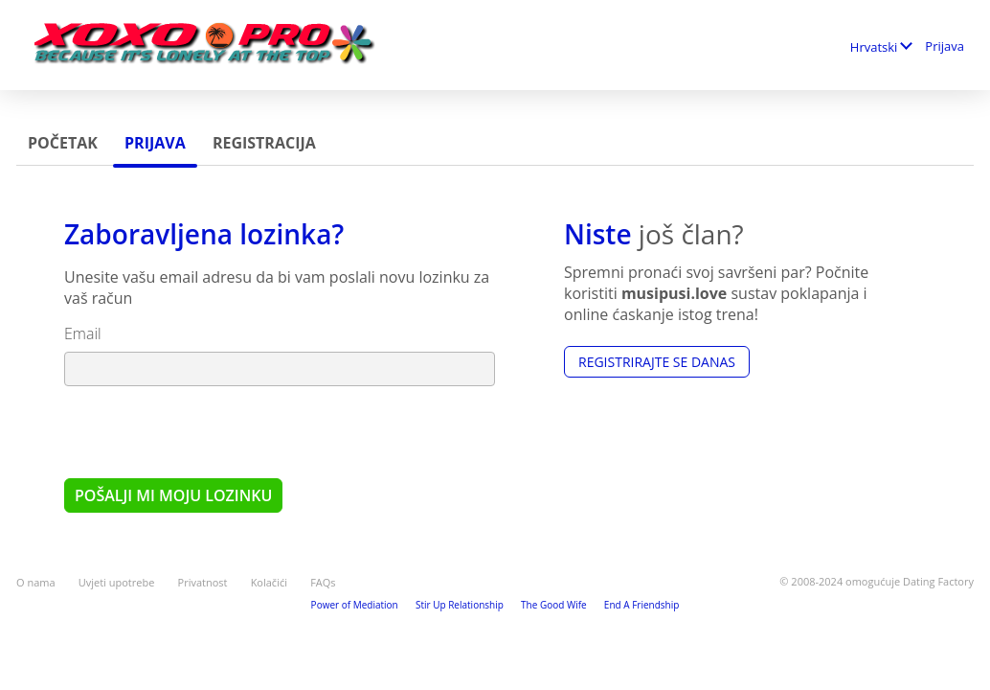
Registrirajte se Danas (656, 362)
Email (82, 333)
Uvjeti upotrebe (117, 582)
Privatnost (203, 582)
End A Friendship (642, 604)
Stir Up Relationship (460, 604)
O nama (36, 582)
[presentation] (209, 431)
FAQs (322, 582)
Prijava (944, 46)
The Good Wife (554, 604)
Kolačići (269, 582)
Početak (63, 142)
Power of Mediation (354, 604)
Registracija (264, 142)
